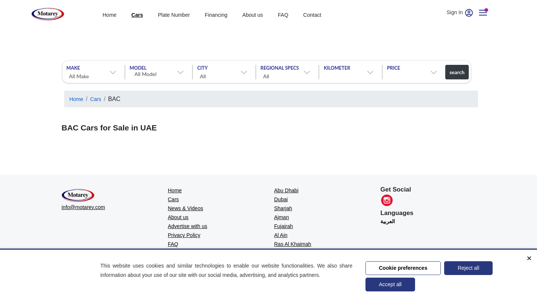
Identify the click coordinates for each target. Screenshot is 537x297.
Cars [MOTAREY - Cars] (173, 199)
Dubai (281, 199)
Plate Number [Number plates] (174, 15)
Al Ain (281, 235)
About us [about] (252, 15)
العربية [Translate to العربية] (387, 221)
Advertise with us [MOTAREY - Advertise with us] (187, 226)
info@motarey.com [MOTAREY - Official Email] (83, 207)
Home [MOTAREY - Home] (175, 190)
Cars (95, 99)
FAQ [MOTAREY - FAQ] (173, 244)
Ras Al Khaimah (292, 244)
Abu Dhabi (286, 190)
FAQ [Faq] (283, 15)
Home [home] (109, 15)
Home (76, 99)
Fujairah (283, 226)
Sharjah (283, 208)
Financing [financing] (216, 15)
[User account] (485, 12)
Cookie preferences (403, 268)
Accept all (390, 284)
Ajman (281, 217)
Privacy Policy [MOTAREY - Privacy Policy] (184, 235)
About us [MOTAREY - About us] (178, 217)
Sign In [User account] (460, 12)
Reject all (468, 268)
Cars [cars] (137, 15)
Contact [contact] (312, 15)
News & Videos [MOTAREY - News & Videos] (185, 208)
